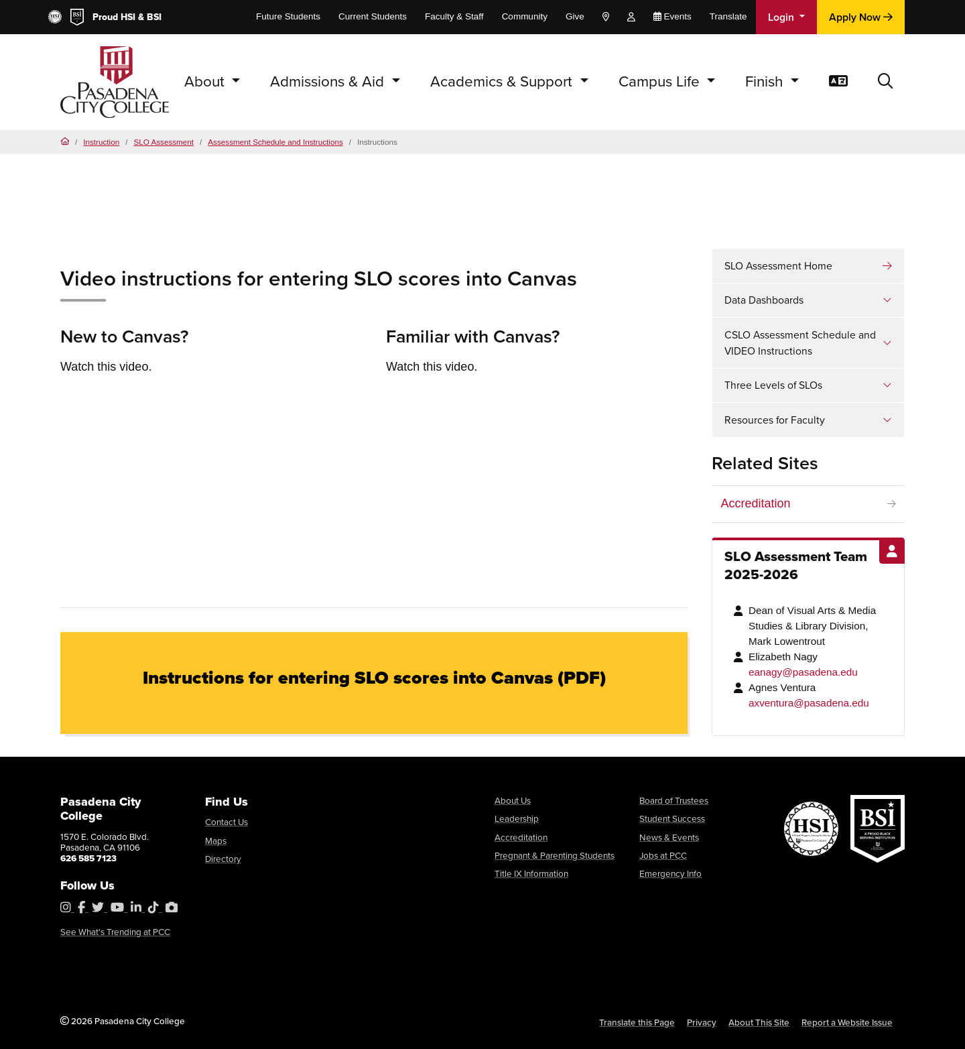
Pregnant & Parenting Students (555, 855)
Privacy (701, 1022)
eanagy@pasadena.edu (803, 672)
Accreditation (756, 503)
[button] (885, 82)
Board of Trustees (673, 800)
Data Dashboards (763, 300)
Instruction (101, 141)
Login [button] (782, 17)
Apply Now (861, 17)
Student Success (672, 818)
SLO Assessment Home (778, 265)
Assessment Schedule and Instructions (275, 141)
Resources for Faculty (774, 420)
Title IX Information (531, 873)
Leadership (517, 818)
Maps (216, 840)
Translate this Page (637, 1022)
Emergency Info (670, 873)
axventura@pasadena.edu (809, 702)
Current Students (372, 16)
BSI (154, 17)
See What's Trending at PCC (115, 931)
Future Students (288, 16)
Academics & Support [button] (503, 81)
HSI (128, 17)
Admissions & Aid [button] (329, 81)
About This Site (758, 1022)
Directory (223, 858)
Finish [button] (766, 81)
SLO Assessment (163, 141)
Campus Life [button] (661, 81)
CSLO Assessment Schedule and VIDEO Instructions (800, 343)
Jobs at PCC (663, 855)
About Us (513, 800)
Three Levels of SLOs (773, 385)
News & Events (669, 837)
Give (575, 16)
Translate (728, 16)
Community (525, 16)
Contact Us (226, 821)
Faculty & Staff (454, 16)
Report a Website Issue (847, 1022)
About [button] (206, 81)
